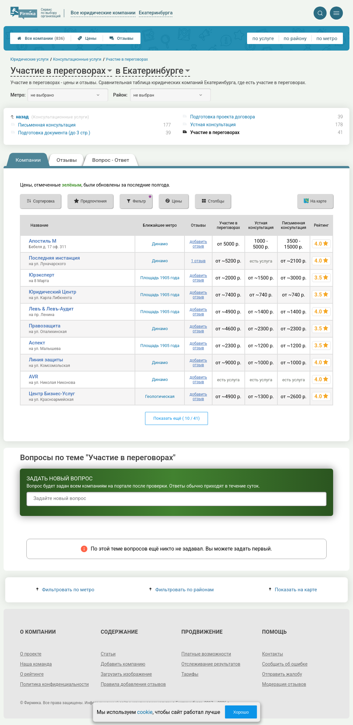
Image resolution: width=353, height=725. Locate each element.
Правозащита (44, 326)
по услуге (263, 38)
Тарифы (190, 674)
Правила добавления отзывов (133, 684)
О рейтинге (32, 674)
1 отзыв (198, 261)
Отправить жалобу (282, 674)
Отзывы (121, 38)
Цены (87, 38)
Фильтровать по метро (65, 590)
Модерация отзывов (284, 684)
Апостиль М (42, 241)
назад (52, 116)
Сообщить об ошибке (284, 664)
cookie (145, 712)
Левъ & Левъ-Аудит (51, 309)
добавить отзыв (198, 244)
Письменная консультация (47, 125)
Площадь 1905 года (159, 277)
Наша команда (36, 664)
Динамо (160, 243)
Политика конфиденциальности (54, 684)
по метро (326, 38)
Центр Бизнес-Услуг (52, 394)
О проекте (30, 654)
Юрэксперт (41, 275)
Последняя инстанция (54, 258)
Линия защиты (46, 360)
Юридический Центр (52, 292)
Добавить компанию (123, 664)
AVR (33, 377)
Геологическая (159, 396)
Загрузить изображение (126, 674)
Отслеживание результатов (211, 664)
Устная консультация (213, 124)
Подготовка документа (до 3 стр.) (54, 132)
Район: (120, 95)
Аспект (37, 343)
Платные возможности (206, 654)
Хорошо (241, 712)
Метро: (17, 95)
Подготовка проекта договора (222, 116)
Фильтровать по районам (181, 590)
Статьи (108, 654)
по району (295, 38)
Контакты (272, 654)
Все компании (41, 38)
